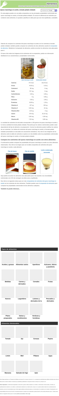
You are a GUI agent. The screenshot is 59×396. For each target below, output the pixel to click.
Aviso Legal (28, 393)
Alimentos (51, 3)
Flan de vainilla (29, 151)
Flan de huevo (12, 151)
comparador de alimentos (47, 183)
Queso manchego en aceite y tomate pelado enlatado (17, 10)
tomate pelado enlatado (41, 80)
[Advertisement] (29, 30)
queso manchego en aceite (27, 80)
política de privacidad (21, 393)
